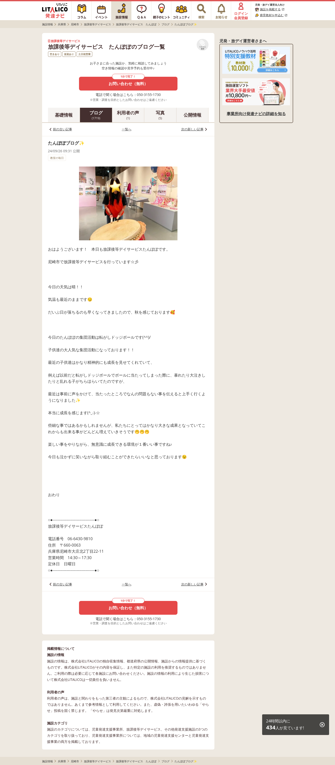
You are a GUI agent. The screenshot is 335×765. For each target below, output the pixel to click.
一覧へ (126, 129)
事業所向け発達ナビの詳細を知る (256, 113)
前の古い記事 (62, 129)
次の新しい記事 (192, 129)
